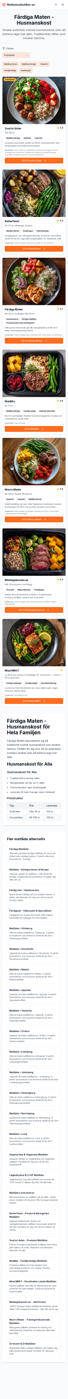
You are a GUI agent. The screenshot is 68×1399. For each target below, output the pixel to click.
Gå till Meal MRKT (34, 701)
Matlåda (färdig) (29, 64)
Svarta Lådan (13, 128)
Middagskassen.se (16, 580)
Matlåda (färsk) (10, 64)
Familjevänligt (10, 70)
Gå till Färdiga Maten (34, 340)
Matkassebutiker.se (18, 4)
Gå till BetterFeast (34, 248)
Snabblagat (26, 70)
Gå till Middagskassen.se (34, 610)
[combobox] (16, 55)
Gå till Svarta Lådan (34, 160)
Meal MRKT (12, 670)
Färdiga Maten (14, 309)
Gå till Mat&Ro (34, 429)
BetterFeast (12, 221)
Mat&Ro (10, 401)
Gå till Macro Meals (34, 519)
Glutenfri (44, 64)
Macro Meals (13, 489)
